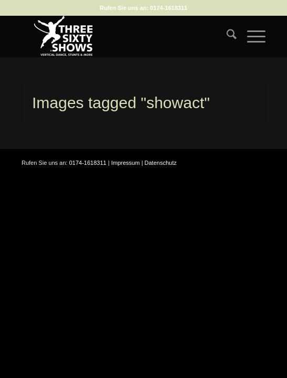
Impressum (125, 163)
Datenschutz (161, 163)
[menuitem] (226, 36)
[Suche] (226, 36)
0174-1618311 (169, 8)
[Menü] (251, 36)
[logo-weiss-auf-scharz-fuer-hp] (119, 36)
